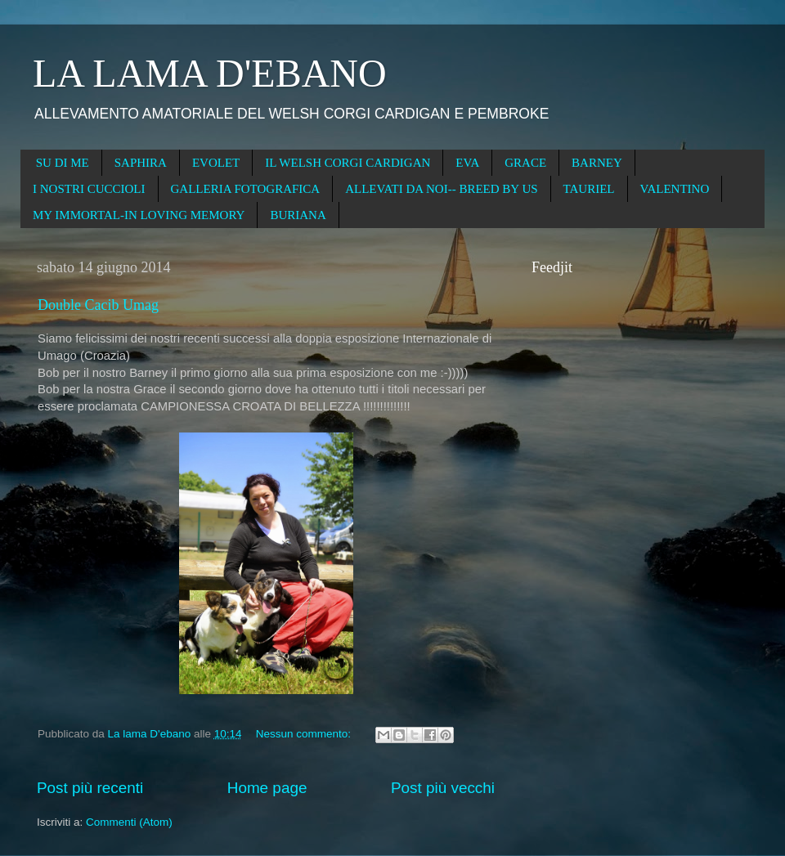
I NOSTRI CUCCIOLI (89, 188)
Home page (267, 787)
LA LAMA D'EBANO (210, 73)
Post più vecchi (443, 787)
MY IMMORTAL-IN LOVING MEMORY (138, 215)
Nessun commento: (305, 734)
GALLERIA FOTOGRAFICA (246, 188)
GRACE (525, 162)
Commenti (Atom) (129, 822)
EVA (467, 162)
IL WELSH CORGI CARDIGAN (347, 162)
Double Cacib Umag (98, 305)
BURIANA (297, 215)
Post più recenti (90, 787)
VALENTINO (675, 188)
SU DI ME (62, 162)
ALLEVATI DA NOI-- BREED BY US (441, 188)
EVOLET (216, 162)
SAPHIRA (140, 162)
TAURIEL (589, 188)
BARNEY (597, 162)
